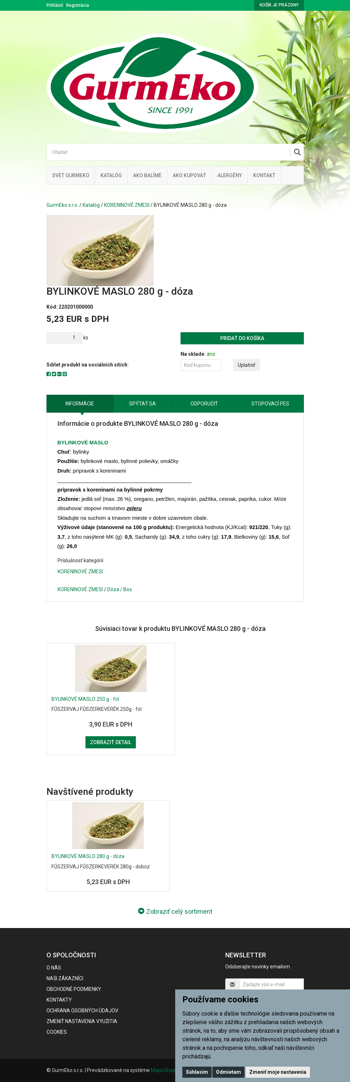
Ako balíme (147, 175)
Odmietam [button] (228, 1072)
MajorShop (163, 1070)
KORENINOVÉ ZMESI (126, 205)
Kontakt (264, 175)
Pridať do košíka (242, 338)
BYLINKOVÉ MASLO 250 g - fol (85, 699)
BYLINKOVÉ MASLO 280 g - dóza (87, 856)
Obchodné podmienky (73, 989)
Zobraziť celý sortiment (175, 911)
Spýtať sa (142, 404)
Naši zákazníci (64, 978)
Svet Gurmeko (70, 175)
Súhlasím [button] (197, 1072)
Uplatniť (246, 365)
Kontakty (59, 1000)
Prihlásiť (54, 5)
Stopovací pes (270, 404)
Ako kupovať (189, 175)
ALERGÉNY (229, 175)
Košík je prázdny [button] (279, 5)
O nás (53, 968)
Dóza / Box (119, 589)
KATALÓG (111, 175)
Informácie (79, 404)
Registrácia (77, 5)
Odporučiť (204, 404)
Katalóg (91, 205)
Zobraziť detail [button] (110, 742)
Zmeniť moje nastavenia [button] (277, 1072)
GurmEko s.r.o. (62, 205)
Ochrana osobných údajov (82, 1010)
